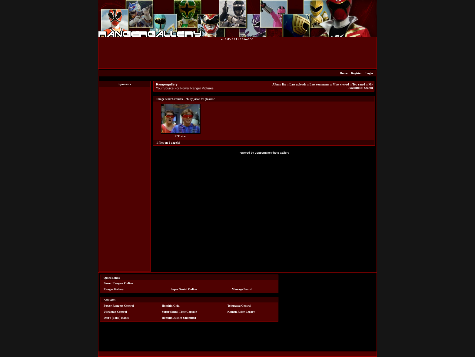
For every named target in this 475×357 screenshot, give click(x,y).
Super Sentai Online (184, 289)
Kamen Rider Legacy (241, 311)
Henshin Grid (171, 305)
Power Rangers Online (118, 283)
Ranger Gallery (114, 289)
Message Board (241, 289)
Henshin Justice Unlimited (179, 317)
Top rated (358, 84)
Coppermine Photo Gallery (272, 152)
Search (368, 87)
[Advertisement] (237, 54)
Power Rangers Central (119, 305)
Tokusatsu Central (239, 305)
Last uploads (297, 84)
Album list (279, 84)
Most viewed (341, 84)
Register (356, 73)
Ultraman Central (115, 311)
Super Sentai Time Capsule (179, 311)
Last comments (319, 84)
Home (344, 73)
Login (369, 73)
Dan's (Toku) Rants (116, 317)
